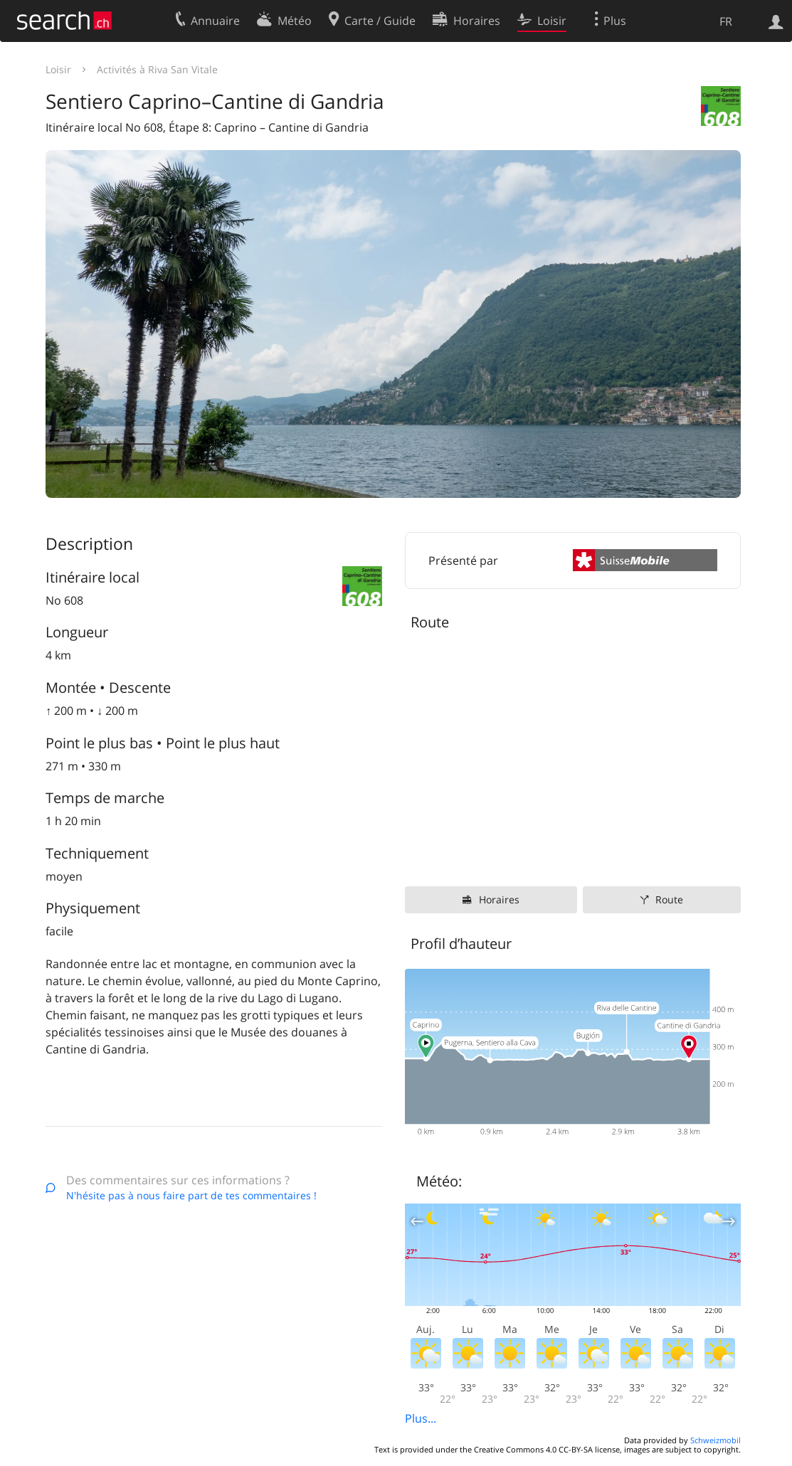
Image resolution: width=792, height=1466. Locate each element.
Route (669, 899)
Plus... (420, 1418)
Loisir (58, 69)
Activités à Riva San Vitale (157, 69)
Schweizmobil (715, 1440)
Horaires (499, 899)
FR (725, 21)
